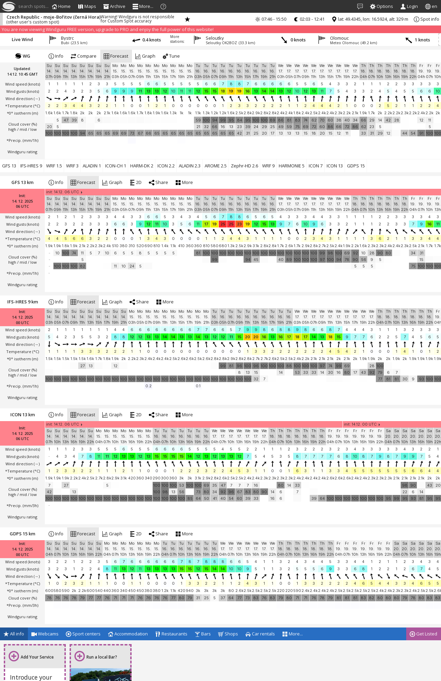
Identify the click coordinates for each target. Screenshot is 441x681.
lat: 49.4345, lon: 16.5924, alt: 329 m (369, 19)
